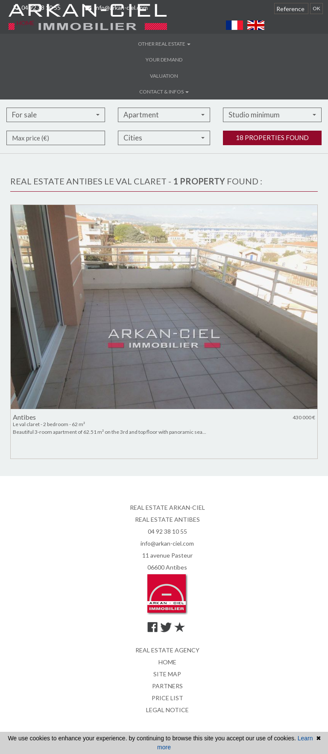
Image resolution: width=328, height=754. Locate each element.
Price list (167, 697)
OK (316, 8)
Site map (167, 674)
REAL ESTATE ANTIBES (167, 519)
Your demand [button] (164, 59)
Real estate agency (167, 650)
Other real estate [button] (164, 44)
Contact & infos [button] (164, 91)
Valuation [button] (164, 76)
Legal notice (167, 709)
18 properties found (272, 151)
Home (26, 22)
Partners (167, 686)
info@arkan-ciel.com (167, 543)
